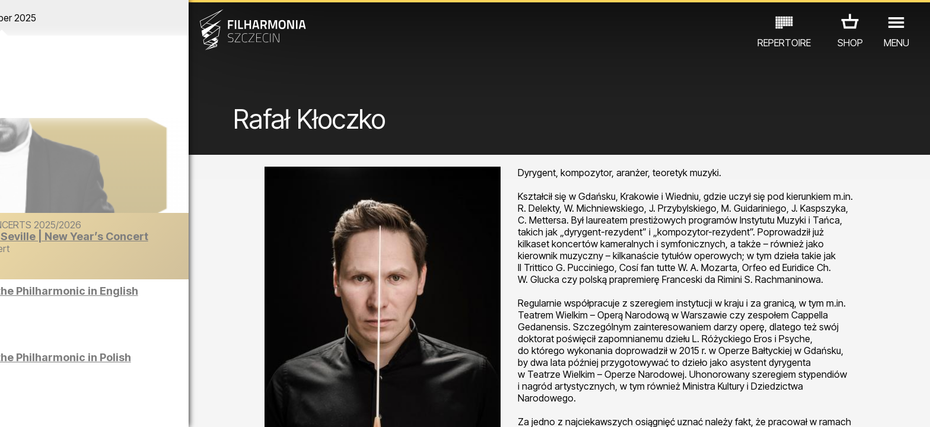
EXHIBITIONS (143, 375)
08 (146, 407)
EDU (92, 375)
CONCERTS (45, 375)
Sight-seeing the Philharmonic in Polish (133, 363)
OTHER (200, 375)
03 (52, 407)
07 (127, 407)
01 (14, 407)
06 (108, 407)
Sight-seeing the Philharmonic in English (137, 297)
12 (221, 407)
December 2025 (121, 18)
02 (33, 407)
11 (202, 407)
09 (165, 407)
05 (89, 407)
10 (184, 407)
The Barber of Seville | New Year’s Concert (147, 242)
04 (71, 407)
